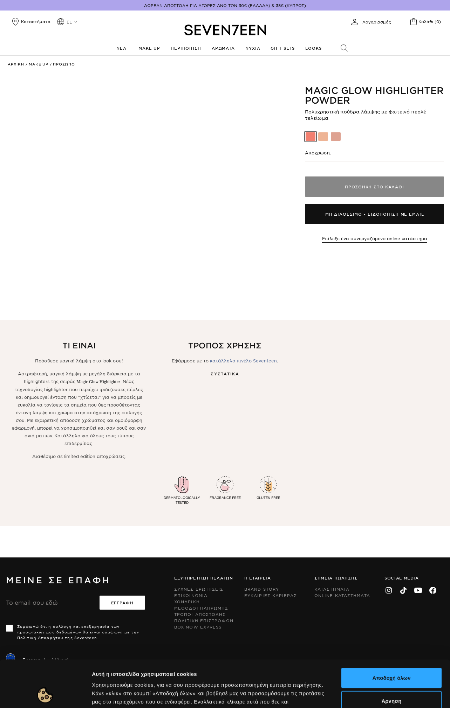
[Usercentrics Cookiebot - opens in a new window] (45, 694)
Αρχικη (16, 64)
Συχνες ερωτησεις (199, 588)
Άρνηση (391, 657)
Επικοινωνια (190, 595)
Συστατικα (225, 373)
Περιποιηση (186, 48)
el (69, 21)
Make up (149, 48)
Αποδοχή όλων (391, 634)
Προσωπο (64, 64)
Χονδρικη (187, 601)
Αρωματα (223, 48)
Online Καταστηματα (342, 595)
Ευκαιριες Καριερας (270, 595)
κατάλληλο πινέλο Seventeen (243, 360)
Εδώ (169, 666)
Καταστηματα (331, 588)
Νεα (121, 48)
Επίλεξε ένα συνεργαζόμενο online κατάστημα (374, 238)
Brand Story (261, 588)
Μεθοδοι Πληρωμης (201, 607)
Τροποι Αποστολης (200, 614)
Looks (313, 48)
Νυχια (252, 48)
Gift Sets (283, 48)
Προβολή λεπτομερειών (381, 694)
